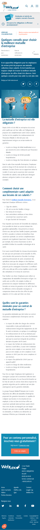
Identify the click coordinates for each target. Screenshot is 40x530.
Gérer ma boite (6, 490)
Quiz (15, 492)
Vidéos (3, 492)
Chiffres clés (17, 490)
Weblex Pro (29, 492)
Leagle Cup (29, 490)
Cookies (26, 516)
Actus (3, 487)
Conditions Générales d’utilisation (11, 518)
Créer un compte (20, 451)
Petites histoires (6, 495)
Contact (28, 487)
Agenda (16, 487)
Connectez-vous (24, 445)
